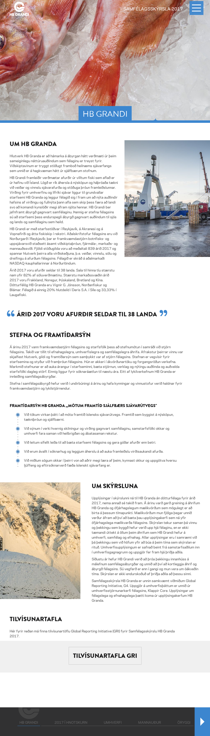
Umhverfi (113, 722)
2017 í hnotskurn (71, 722)
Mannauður (149, 722)
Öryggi (184, 722)
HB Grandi (29, 722)
